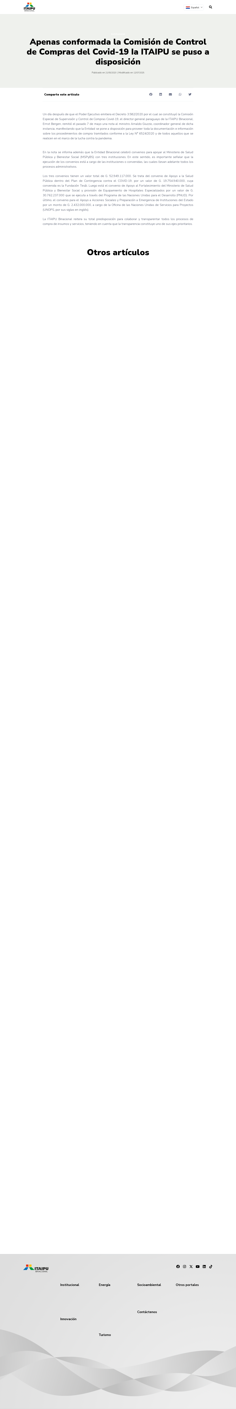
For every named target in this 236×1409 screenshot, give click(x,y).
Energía (104, 1285)
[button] (150, 94)
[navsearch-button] (211, 7)
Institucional (118, 34)
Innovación (68, 1319)
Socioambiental (149, 1285)
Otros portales (187, 1285)
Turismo (105, 1335)
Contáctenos (147, 1312)
